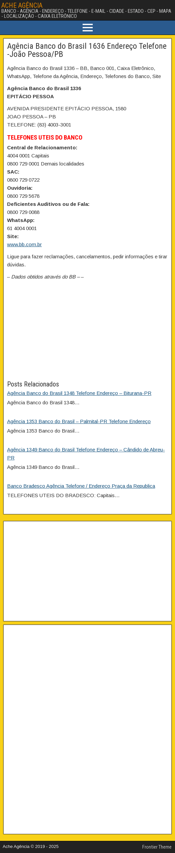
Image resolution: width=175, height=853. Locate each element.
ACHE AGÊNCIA (21, 5)
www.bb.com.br (24, 244)
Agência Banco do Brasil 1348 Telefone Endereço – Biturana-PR (79, 393)
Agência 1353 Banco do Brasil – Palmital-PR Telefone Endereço (79, 421)
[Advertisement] (87, 332)
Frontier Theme (157, 847)
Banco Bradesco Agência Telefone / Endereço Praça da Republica (81, 486)
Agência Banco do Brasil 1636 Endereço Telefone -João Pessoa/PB (87, 50)
